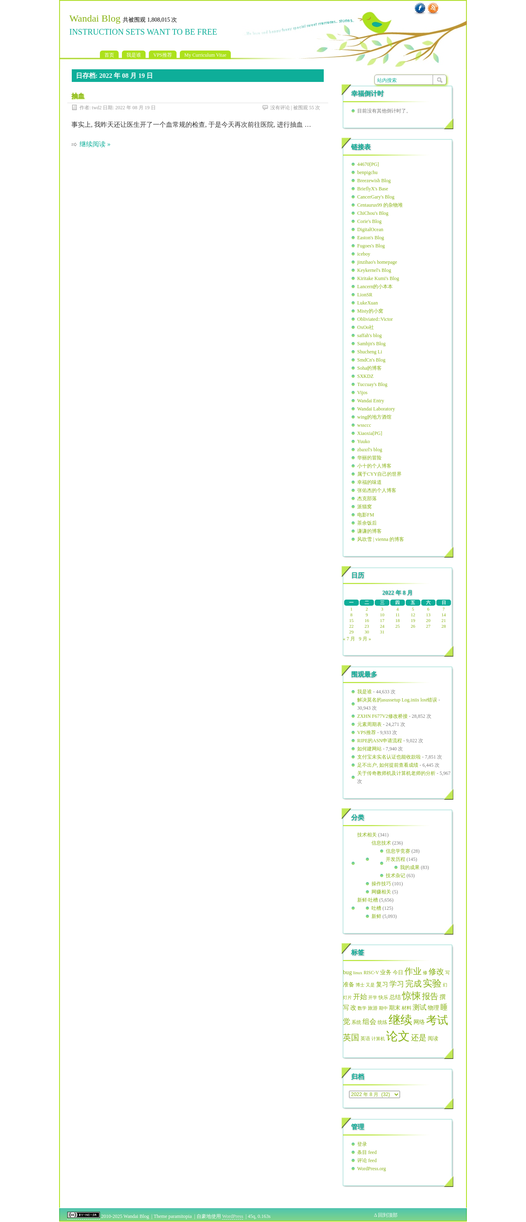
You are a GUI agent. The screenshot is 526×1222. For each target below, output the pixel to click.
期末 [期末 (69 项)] (394, 1007)
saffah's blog (369, 335)
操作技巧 (381, 884)
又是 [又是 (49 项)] (370, 984)
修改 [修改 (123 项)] (436, 971)
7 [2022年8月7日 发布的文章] (443, 609)
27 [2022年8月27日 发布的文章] (428, 626)
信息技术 (381, 843)
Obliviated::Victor (375, 319)
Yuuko (363, 441)
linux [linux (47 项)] (357, 972)
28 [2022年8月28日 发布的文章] (444, 626)
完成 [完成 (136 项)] (413, 983)
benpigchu (367, 172)
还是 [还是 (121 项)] (419, 1037)
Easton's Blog (370, 237)
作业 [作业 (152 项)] (413, 971)
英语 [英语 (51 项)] (365, 1038)
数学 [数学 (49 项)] (362, 1008)
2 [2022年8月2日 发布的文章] (367, 609)
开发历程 (395, 859)
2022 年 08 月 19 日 (135, 107)
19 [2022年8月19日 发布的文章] (413, 620)
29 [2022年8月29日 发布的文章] (351, 631)
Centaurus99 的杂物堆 (380, 205)
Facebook (420, 8)
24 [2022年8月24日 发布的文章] (382, 626)
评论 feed (367, 1160)
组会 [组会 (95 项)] (369, 1022)
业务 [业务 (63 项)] (385, 972)
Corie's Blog (369, 221)
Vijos (362, 392)
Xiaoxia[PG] (369, 433)
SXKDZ (365, 376)
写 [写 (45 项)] (447, 973)
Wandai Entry (370, 401)
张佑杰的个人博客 (376, 490)
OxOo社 (365, 327)
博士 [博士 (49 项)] (360, 984)
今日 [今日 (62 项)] (398, 972)
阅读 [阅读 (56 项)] (433, 1038)
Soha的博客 (369, 368)
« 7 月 (349, 639)
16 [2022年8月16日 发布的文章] (367, 620)
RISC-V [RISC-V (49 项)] (371, 972)
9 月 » (365, 639)
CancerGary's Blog (375, 197)
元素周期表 (369, 724)
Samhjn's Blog (371, 343)
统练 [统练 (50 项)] (382, 1022)
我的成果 (410, 867)
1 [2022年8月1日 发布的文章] (351, 609)
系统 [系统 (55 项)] (356, 1022)
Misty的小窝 (370, 311)
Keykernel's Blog (374, 270)
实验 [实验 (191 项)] (432, 983)
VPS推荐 (162, 55)
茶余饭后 (367, 523)
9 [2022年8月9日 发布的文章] (367, 614)
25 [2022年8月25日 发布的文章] (397, 626)
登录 (362, 1144)
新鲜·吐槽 (367, 900)
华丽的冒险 (369, 458)
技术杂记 (395, 875)
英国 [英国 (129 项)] (351, 1037)
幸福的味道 (369, 482)
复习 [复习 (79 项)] (382, 984)
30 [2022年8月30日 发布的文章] (367, 631)
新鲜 (376, 916)
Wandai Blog (94, 18)
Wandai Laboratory (376, 409)
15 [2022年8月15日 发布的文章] (351, 620)
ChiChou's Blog (373, 213)
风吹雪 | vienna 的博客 (380, 539)
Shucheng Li (369, 352)
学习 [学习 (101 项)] (396, 984)
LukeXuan (367, 303)
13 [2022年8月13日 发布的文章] (428, 614)
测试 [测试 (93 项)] (420, 1007)
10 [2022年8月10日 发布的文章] (382, 614)
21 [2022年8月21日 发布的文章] (444, 620)
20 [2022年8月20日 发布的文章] (428, 620)
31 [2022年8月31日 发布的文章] (382, 631)
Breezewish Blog (374, 180)
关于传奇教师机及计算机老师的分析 (396, 773)
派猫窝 (364, 507)
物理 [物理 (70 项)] (433, 1007)
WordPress (232, 1216)
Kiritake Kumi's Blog (378, 278)
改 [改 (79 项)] (353, 1007)
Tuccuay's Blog (372, 384)
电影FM (365, 515)
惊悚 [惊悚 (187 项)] (411, 996)
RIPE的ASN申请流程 (379, 740)
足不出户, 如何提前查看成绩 (387, 765)
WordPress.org (371, 1168)
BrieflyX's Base (372, 189)
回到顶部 (388, 1215)
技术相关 (367, 835)
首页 (109, 55)
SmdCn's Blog (371, 360)
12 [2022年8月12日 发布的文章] (413, 614)
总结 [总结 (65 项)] (395, 997)
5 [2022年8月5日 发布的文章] (413, 609)
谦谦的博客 (369, 531)
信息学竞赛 (398, 851)
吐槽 (376, 908)
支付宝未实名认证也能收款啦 (389, 757)
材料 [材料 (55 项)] (406, 1008)
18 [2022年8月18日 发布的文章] (397, 620)
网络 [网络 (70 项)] (419, 1022)
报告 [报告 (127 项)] (430, 996)
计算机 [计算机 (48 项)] (378, 1038)
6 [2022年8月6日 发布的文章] (428, 609)
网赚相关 (381, 892)
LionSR (364, 295)
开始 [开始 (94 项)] (360, 997)
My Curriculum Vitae (205, 55)
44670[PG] (368, 164)
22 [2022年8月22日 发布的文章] (351, 626)
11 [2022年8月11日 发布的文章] (398, 614)
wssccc (364, 425)
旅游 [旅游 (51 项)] (373, 1008)
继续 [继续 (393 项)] (400, 1019)
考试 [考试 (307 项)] (437, 1020)
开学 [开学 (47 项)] (372, 997)
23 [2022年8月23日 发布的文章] (367, 626)
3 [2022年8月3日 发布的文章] (382, 609)
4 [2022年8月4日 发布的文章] (397, 609)
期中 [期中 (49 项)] (383, 1008)
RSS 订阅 (433, 8)
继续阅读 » (95, 144)
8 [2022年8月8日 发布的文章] (351, 614)
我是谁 (133, 55)
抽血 (77, 96)
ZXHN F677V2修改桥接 (382, 716)
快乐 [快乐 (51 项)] (383, 997)
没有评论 (280, 107)
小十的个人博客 (374, 466)
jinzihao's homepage (377, 262)
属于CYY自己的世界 (379, 474)
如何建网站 (369, 749)
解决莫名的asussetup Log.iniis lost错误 (397, 700)
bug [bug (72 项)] (347, 972)
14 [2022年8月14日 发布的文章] (444, 614)
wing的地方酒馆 (374, 417)
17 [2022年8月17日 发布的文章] (382, 620)
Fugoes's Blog (371, 246)
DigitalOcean (370, 229)
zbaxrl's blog (369, 449)
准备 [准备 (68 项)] (348, 984)
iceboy (363, 254)
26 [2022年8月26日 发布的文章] (413, 626)
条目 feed (367, 1152)
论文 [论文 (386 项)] (398, 1036)
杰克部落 (367, 498)
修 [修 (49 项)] (425, 972)
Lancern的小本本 (375, 286)
